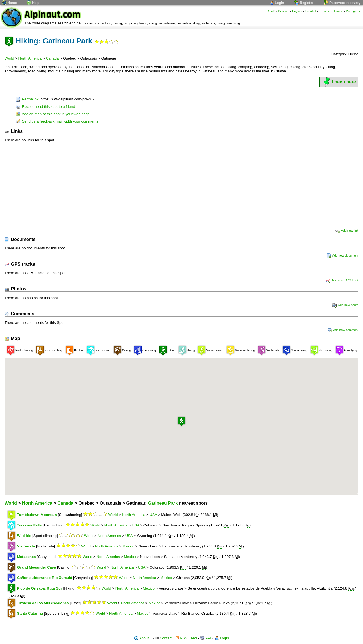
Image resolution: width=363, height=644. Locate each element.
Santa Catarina (30, 613)
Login (276, 3)
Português (353, 11)
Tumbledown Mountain (37, 515)
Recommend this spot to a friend (45, 106)
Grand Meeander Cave (36, 567)
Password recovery (342, 3)
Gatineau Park (163, 503)
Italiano (338, 11)
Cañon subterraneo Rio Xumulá (44, 578)
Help (33, 3)
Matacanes (26, 557)
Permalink (27, 99)
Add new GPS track (342, 280)
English (297, 11)
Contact (163, 638)
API (205, 638)
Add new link (346, 230)
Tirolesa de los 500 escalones (43, 603)
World (9, 58)
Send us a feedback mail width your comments (57, 121)
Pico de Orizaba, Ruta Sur (39, 588)
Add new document (342, 255)
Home (9, 3)
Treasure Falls (29, 525)
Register (303, 3)
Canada (52, 58)
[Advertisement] (181, 185)
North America (30, 58)
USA (153, 515)
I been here (339, 82)
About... (143, 638)
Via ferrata (26, 546)
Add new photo (345, 305)
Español (310, 11)
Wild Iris (24, 536)
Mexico (128, 546)
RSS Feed (186, 638)
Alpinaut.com (52, 14)
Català (271, 11)
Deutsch (284, 11)
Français (325, 11)
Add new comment (342, 330)
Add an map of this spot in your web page (53, 114)
